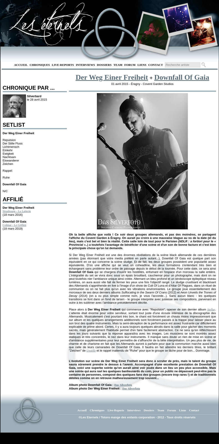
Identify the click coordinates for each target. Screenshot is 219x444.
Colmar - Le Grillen (14, 225)
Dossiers (104, 65)
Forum (130, 65)
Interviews (85, 65)
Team (117, 65)
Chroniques (40, 65)
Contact (155, 65)
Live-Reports (63, 65)
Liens (141, 65)
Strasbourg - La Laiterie (17, 211)
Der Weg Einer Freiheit (112, 77)
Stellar (211, 309)
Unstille (91, 350)
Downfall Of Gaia (181, 77)
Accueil (21, 65)
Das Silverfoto (123, 385)
